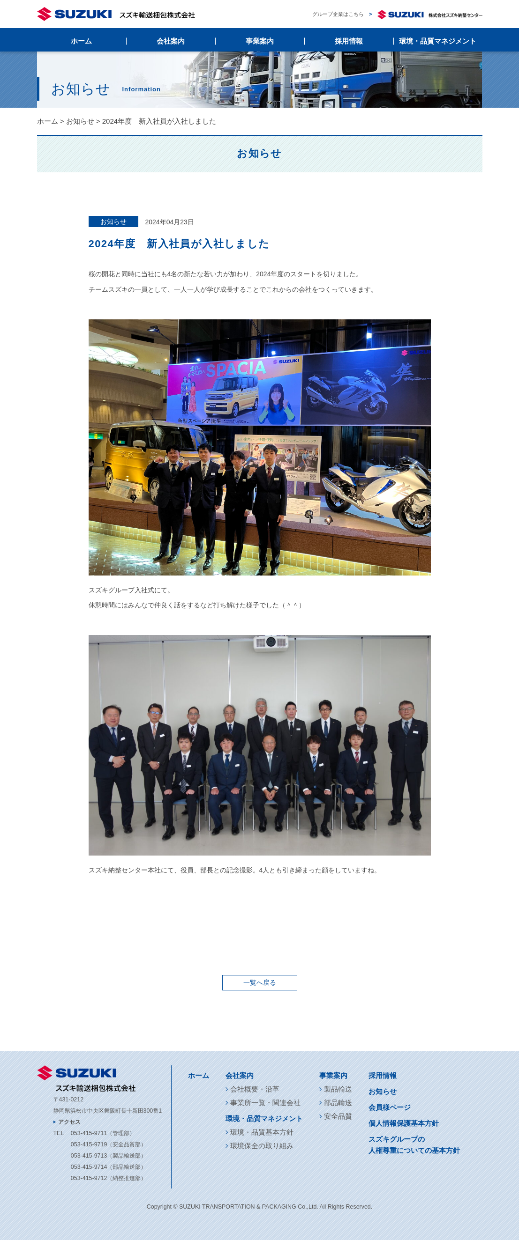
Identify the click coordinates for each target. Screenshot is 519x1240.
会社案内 (171, 41)
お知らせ (80, 121)
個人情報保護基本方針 (404, 1123)
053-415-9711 (89, 1133)
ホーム (81, 41)
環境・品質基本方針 (261, 1132)
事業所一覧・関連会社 (265, 1103)
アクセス (69, 1122)
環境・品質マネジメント (437, 41)
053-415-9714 (89, 1167)
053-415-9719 (89, 1144)
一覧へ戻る (259, 982)
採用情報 (349, 41)
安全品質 (338, 1116)
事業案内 (260, 41)
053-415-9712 (89, 1178)
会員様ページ (390, 1107)
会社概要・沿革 (254, 1089)
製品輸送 (338, 1089)
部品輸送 (338, 1103)
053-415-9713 (89, 1155)
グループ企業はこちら (397, 14)
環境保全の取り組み (261, 1146)
